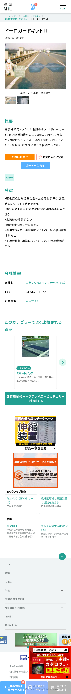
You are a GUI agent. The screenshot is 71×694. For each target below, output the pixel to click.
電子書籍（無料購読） (15, 607)
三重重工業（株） (21, 502)
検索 (51, 6)
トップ (7, 16)
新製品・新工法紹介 (14, 599)
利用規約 (13, 677)
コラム (8, 581)
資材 (16, 16)
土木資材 (25, 16)
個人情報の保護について (21, 671)
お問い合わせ (20, 157)
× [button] (69, 644)
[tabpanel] (36, 639)
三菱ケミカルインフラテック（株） (46, 282)
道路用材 (37, 16)
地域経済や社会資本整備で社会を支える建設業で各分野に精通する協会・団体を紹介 (21, 531)
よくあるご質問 (16, 665)
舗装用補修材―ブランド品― (17, 18)
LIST (34, 6)
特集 (7, 590)
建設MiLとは (11, 625)
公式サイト (32, 301)
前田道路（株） (23, 368)
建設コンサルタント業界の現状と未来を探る (55, 531)
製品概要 (9, 177)
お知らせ (9, 616)
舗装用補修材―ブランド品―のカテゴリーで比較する (35, 398)
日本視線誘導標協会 (55, 502)
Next (62, 362)
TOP (7, 564)
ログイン (42, 6)
